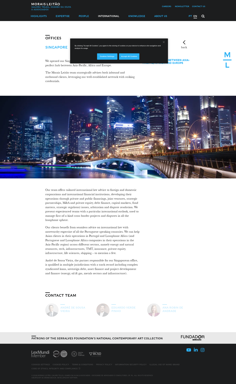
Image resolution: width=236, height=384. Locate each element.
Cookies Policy (61, 364)
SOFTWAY (73, 378)
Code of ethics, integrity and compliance (56, 368)
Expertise (63, 16)
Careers (166, 6)
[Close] (163, 42)
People (84, 16)
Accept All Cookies (129, 56)
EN (195, 16)
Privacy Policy (104, 364)
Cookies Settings (40, 365)
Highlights (39, 16)
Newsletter (182, 6)
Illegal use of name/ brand (164, 364)
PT (190, 16)
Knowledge (136, 16)
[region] (119, 50)
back (184, 47)
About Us (160, 16)
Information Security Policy (131, 364)
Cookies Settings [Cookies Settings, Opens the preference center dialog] (107, 56)
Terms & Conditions (82, 364)
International (108, 16)
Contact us (198, 6)
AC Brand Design (49, 378)
